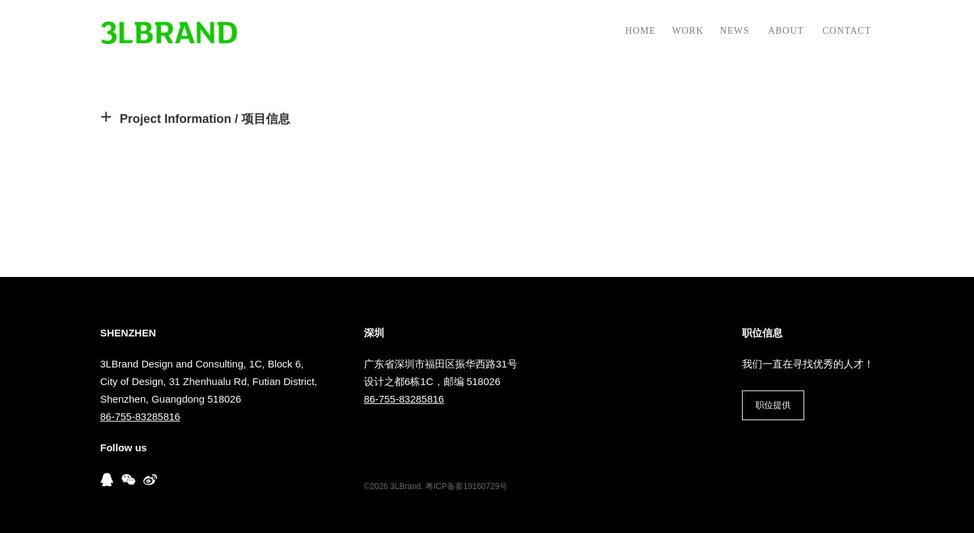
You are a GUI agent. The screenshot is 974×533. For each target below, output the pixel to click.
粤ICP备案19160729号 (466, 486)
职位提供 (773, 405)
